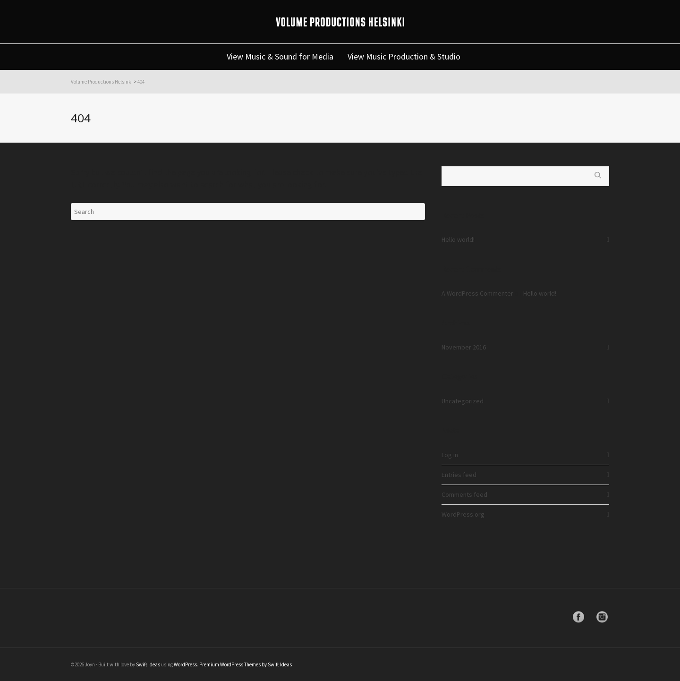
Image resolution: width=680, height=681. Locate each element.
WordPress (185, 664)
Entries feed (459, 474)
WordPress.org (463, 514)
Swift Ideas (148, 664)
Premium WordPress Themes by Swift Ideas (245, 664)
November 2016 (464, 347)
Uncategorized (463, 401)
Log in (450, 455)
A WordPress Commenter (477, 293)
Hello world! (458, 239)
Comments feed (464, 494)
